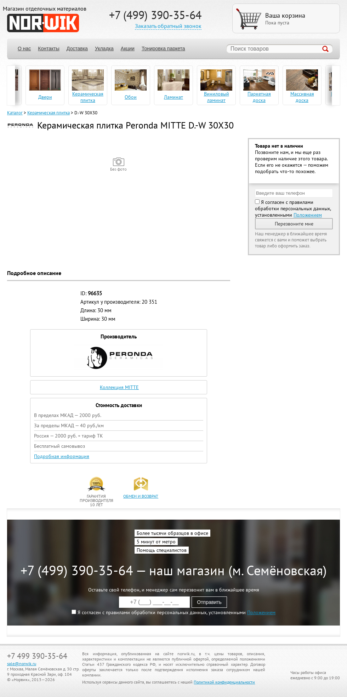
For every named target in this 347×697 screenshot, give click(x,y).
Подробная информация (61, 456)
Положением (308, 215)
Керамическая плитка (48, 113)
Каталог (15, 113)
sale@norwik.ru (21, 663)
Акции (128, 48)
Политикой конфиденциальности (224, 682)
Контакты (48, 48)
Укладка (104, 48)
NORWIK (43, 23)
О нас (24, 48)
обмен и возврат (140, 496)
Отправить (209, 602)
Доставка (77, 48)
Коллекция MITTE (119, 387)
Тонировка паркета (163, 48)
